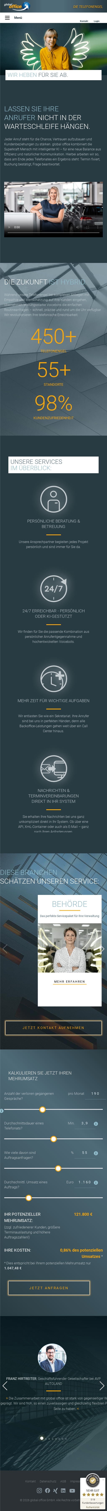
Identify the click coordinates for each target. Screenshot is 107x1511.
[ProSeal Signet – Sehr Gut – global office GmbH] (92, 1488)
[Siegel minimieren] (103, 1480)
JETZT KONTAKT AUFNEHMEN (53, 1028)
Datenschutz (48, 1481)
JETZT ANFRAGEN (49, 1288)
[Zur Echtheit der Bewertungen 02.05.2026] (92, 1507)
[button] (102, 949)
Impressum (77, 1481)
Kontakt (30, 1481)
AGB (63, 1481)
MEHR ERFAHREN (69, 981)
